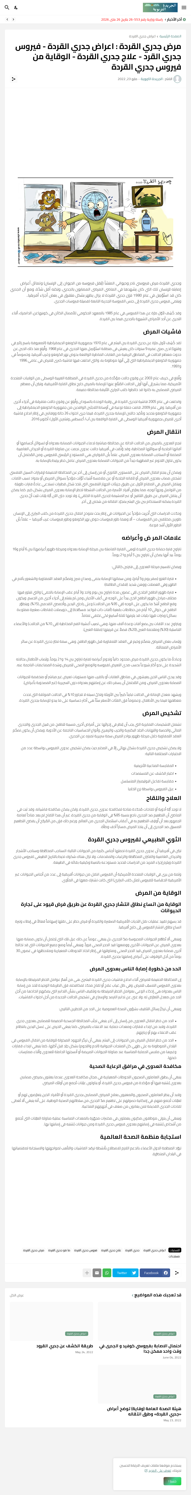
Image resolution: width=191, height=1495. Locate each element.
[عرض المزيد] (87, 1272)
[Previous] (13, 19)
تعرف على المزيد (159, 1470)
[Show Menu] (184, 7)
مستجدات (174, 1256)
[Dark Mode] (16, 7)
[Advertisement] (95, 127)
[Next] (7, 19)
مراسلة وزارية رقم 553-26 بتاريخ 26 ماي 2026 (131, 19)
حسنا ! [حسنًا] (172, 1481)
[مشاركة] (13, 79)
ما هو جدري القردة (59, 1250)
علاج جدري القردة (111, 1250)
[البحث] (6, 7)
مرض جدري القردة (33, 1250)
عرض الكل (17, 1295)
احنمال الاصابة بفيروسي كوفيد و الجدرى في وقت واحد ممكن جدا (140, 1348)
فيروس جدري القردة (85, 1250)
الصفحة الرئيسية (170, 36)
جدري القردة (132, 1250)
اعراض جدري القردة (142, 36)
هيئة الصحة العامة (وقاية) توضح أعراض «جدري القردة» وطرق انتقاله (144, 1411)
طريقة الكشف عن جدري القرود (64, 1346)
